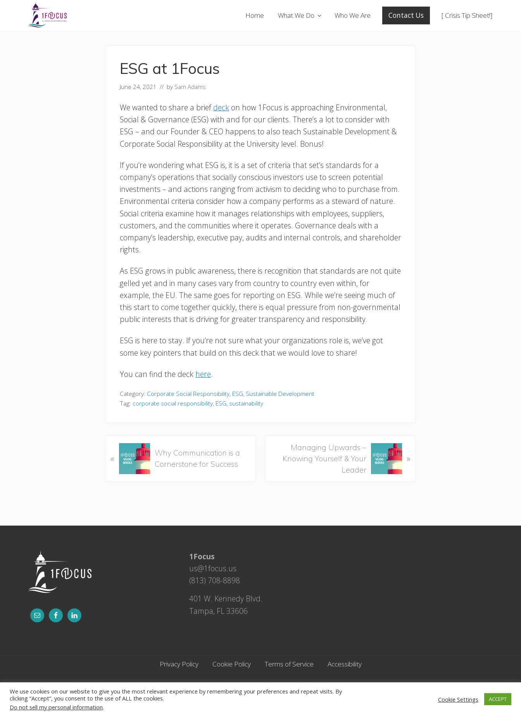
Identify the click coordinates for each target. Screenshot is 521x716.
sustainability (246, 403)
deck (221, 107)
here (203, 374)
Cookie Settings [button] (458, 699)
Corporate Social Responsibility (188, 394)
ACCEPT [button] (498, 698)
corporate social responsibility (173, 403)
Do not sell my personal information (56, 707)
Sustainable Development (280, 394)
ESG (237, 394)
